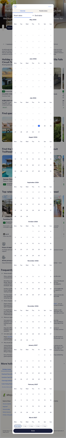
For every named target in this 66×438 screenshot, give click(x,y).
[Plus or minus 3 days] (38, 426)
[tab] (22, 11)
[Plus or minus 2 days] (31, 426)
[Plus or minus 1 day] (24, 426)
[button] (39, 29)
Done (33, 431)
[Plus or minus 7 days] (44, 426)
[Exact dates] (17, 426)
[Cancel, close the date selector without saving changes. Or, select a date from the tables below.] (15, 6)
